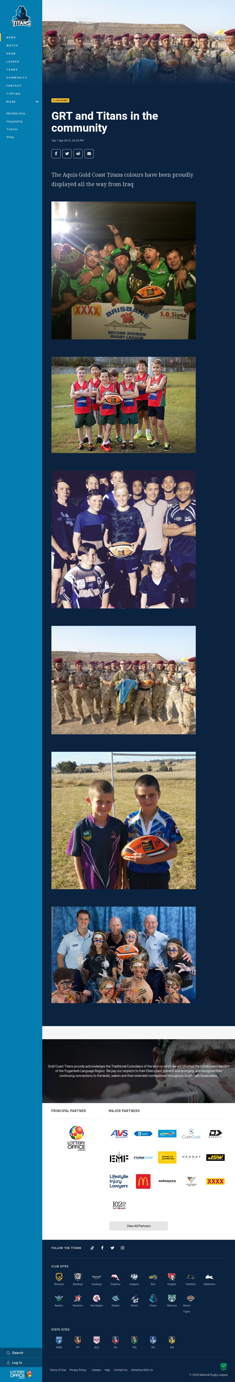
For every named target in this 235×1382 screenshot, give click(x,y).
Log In (14, 1362)
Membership (15, 113)
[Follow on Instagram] (122, 1248)
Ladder (13, 61)
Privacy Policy (78, 1370)
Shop (10, 137)
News (11, 37)
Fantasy (14, 85)
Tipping (13, 93)
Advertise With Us (142, 1370)
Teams (12, 69)
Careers (96, 1370)
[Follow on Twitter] (112, 1248)
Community (17, 77)
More (22, 101)
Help (107, 1370)
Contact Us (120, 1370)
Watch (12, 45)
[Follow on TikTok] (92, 1248)
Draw (11, 53)
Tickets (12, 129)
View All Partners (139, 1226)
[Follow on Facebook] (102, 1248)
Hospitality (14, 121)
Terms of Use (58, 1370)
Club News (60, 100)
